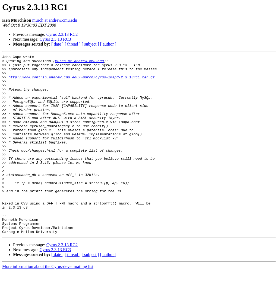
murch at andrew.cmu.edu (54, 20)
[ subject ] (90, 44)
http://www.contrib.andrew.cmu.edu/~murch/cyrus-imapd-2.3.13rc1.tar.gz (81, 81)
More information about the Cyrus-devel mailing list (47, 302)
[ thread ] (73, 44)
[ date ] (57, 44)
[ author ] (108, 44)
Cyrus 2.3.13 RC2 (62, 34)
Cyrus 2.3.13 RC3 (55, 39)
